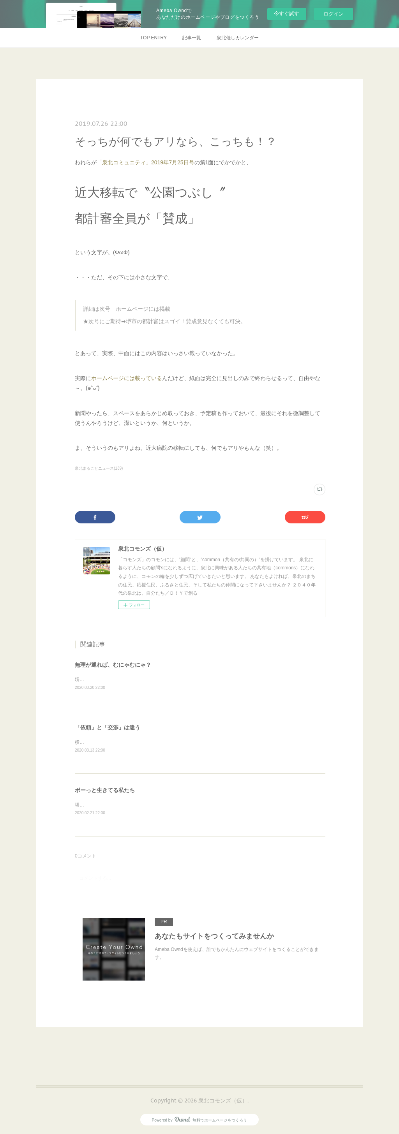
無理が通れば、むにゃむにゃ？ (113, 665)
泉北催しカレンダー (238, 37)
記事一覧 (191, 37)
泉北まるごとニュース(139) (99, 468)
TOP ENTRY (153, 37)
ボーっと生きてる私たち (105, 790)
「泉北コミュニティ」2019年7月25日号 (145, 162)
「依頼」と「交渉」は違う (107, 727)
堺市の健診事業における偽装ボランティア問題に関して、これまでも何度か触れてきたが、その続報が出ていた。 (194, 679)
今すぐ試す (286, 13)
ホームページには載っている (126, 378)
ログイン (333, 14)
